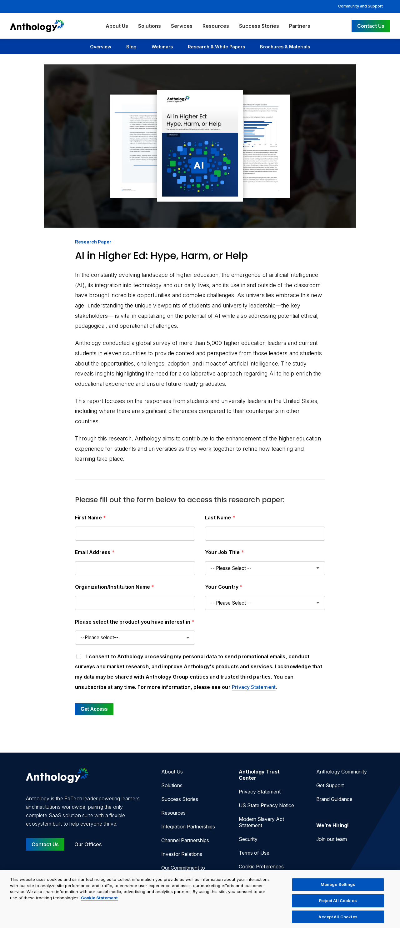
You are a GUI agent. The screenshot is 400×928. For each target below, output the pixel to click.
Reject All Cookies (338, 906)
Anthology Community (341, 771)
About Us (117, 26)
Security (248, 839)
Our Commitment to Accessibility (183, 871)
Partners (299, 26)
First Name (90, 517)
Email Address (95, 552)
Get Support (330, 785)
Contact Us (370, 26)
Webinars (162, 46)
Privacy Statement (254, 687)
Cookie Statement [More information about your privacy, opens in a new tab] (99, 903)
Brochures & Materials (285, 46)
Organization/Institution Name (114, 587)
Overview (100, 46)
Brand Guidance (334, 799)
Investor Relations (181, 854)
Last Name (220, 517)
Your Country (224, 587)
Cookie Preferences (261, 866)
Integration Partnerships (188, 826)
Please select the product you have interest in (135, 622)
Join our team (331, 839)
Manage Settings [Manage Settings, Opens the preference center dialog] (338, 889)
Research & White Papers (216, 46)
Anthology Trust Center (259, 774)
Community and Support (360, 6)
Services (181, 26)
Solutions (149, 26)
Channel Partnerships (185, 840)
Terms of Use (254, 853)
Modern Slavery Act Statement (261, 822)
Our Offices (88, 844)
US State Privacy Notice (266, 805)
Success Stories (259, 26)
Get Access (94, 709)
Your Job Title (224, 552)
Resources (215, 26)
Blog (131, 46)
